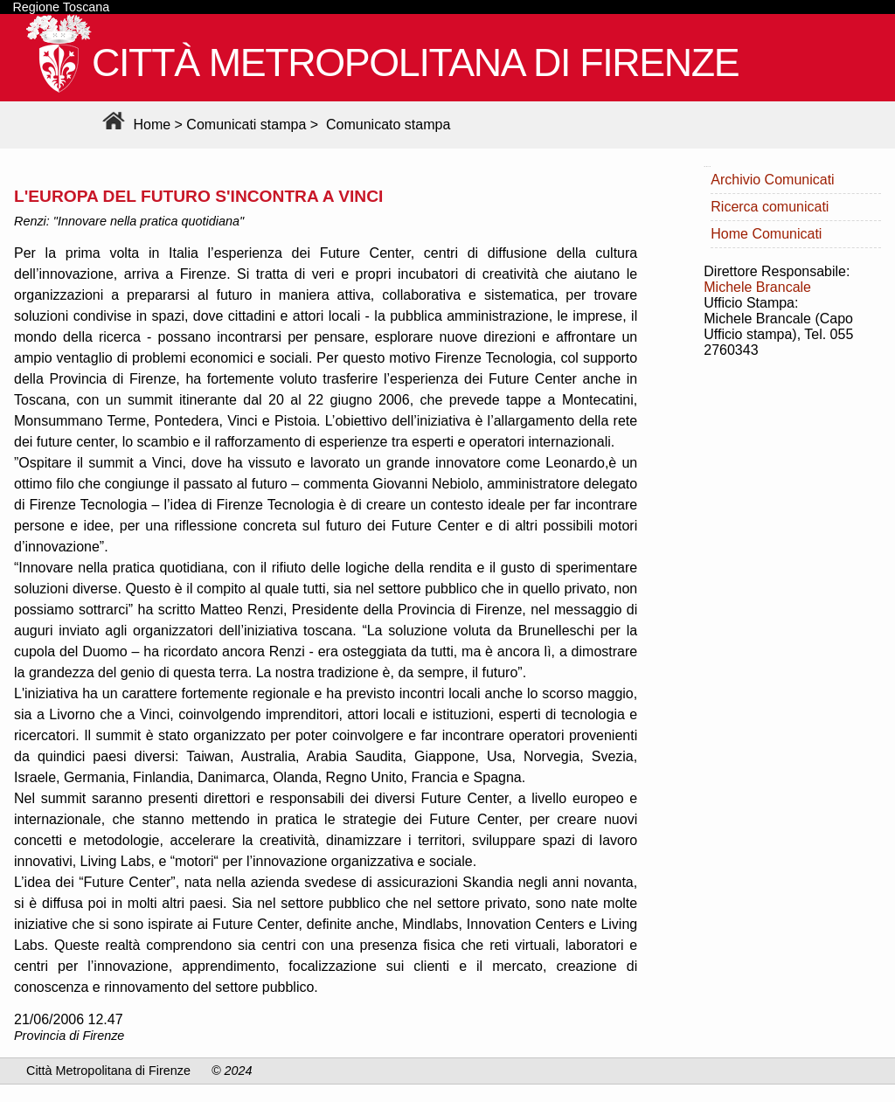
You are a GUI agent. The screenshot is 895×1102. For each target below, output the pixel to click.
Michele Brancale (757, 287)
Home (134, 124)
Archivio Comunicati (772, 179)
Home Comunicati (766, 233)
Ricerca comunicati (770, 206)
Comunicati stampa (246, 124)
